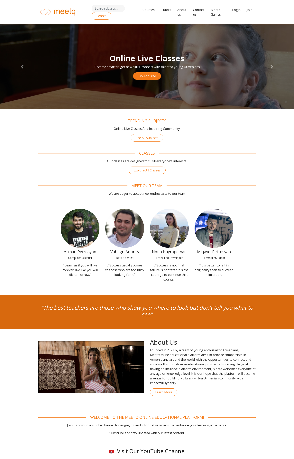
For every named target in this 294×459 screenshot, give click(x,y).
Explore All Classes (147, 170)
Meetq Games (216, 12)
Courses (148, 10)
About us (181, 12)
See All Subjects (147, 138)
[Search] (108, 8)
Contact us (198, 12)
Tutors (166, 10)
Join (250, 10)
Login (236, 10)
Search (101, 16)
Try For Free (147, 76)
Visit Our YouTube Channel (147, 451)
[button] (22, 66)
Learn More (163, 392)
